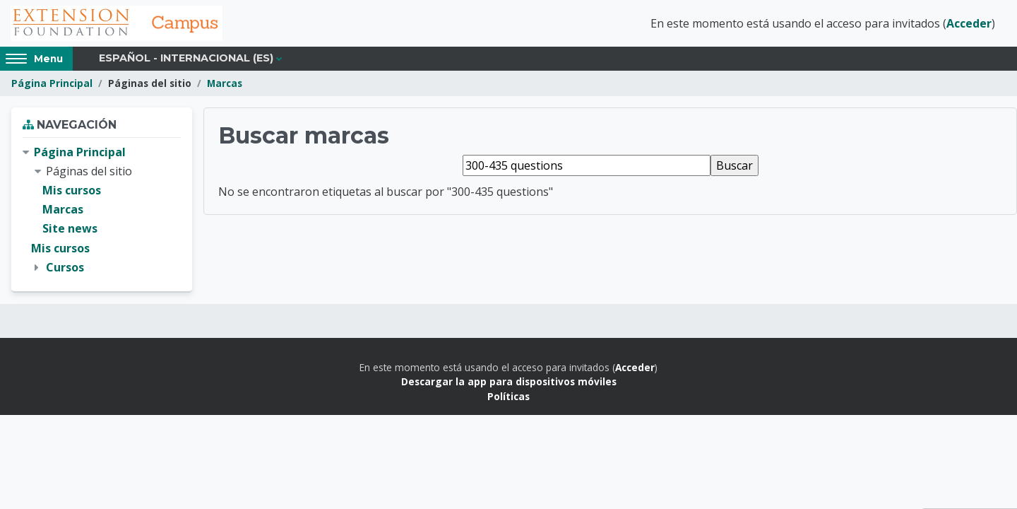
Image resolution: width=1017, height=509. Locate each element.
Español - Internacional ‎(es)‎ (186, 58)
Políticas (508, 396)
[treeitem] (102, 210)
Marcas (224, 83)
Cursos (65, 267)
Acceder (969, 23)
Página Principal (52, 83)
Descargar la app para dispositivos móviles (509, 381)
